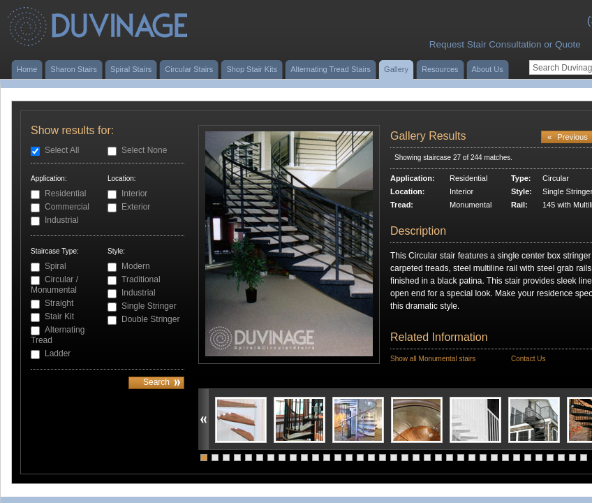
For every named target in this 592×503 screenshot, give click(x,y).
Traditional (141, 279)
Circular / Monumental (54, 285)
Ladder (58, 353)
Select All (62, 150)
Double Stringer (150, 319)
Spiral (55, 266)
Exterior (135, 207)
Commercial (67, 207)
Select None (144, 150)
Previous (567, 137)
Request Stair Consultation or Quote (505, 44)
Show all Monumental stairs (432, 359)
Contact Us (528, 359)
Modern (135, 266)
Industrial (62, 220)
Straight (59, 303)
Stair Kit (59, 316)
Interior (134, 193)
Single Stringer (149, 306)
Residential (65, 193)
